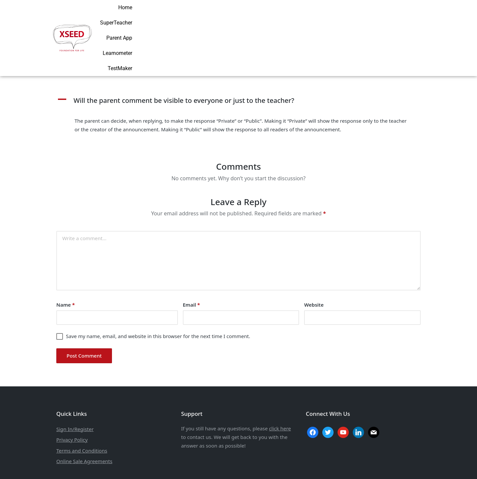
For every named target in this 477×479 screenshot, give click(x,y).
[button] (238, 58)
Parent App (335, 16)
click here (280, 385)
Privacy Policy (72, 397)
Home (264, 16)
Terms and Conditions (81, 407)
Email (191, 262)
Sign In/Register (75, 386)
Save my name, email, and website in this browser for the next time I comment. (158, 293)
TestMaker (410, 16)
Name (65, 262)
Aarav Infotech (279, 466)
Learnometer (373, 16)
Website (314, 262)
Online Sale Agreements (84, 418)
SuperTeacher (297, 16)
